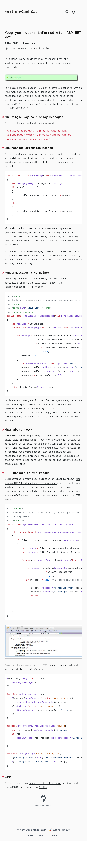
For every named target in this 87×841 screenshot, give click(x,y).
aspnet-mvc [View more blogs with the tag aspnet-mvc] (19, 48)
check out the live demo (45, 783)
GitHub (43, 787)
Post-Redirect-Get (67, 240)
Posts (42, 836)
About (55, 836)
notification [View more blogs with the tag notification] (41, 48)
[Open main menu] (80, 11)
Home (31, 836)
